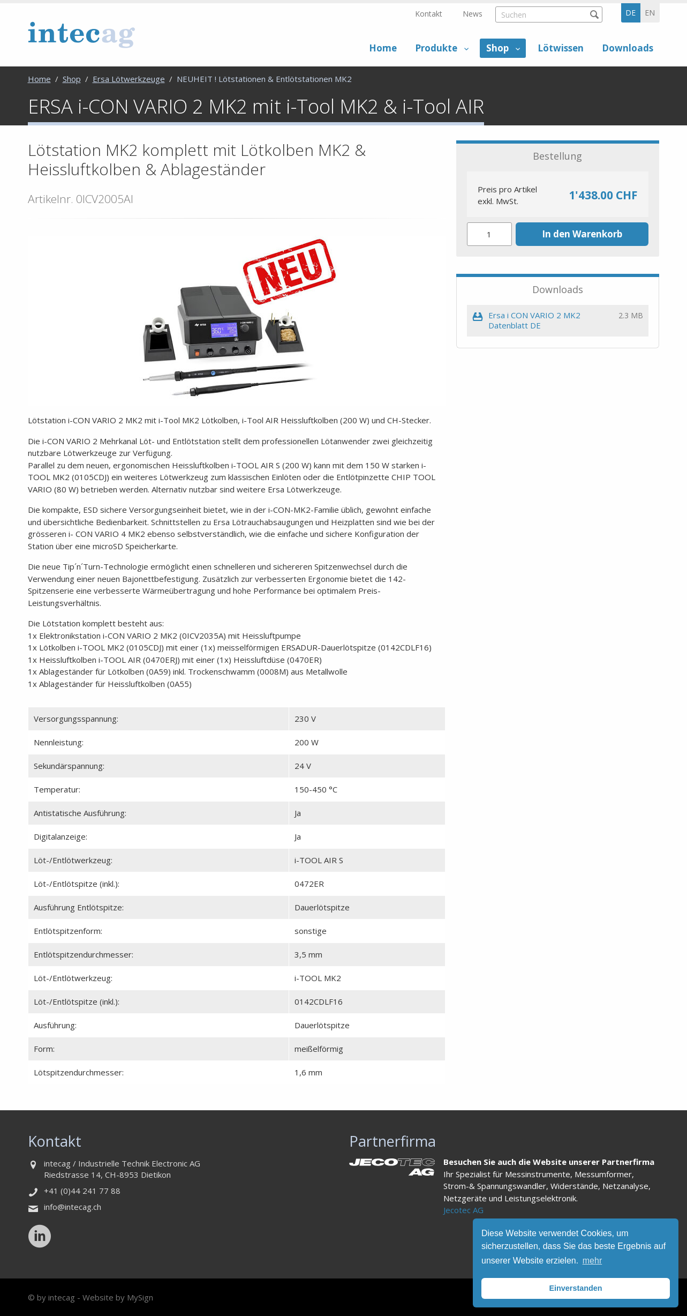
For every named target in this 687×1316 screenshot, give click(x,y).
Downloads (627, 48)
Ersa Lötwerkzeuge (129, 78)
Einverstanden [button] (575, 1288)
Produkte (436, 48)
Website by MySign (117, 1297)
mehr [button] (592, 1260)
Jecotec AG (463, 1210)
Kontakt (428, 14)
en (650, 13)
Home (383, 48)
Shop (497, 48)
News (472, 14)
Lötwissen (561, 48)
